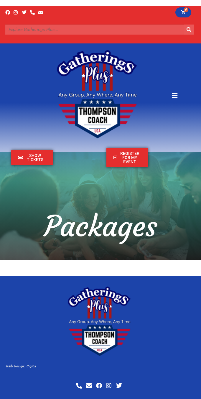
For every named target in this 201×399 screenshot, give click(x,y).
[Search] (189, 30)
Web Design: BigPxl (21, 366)
